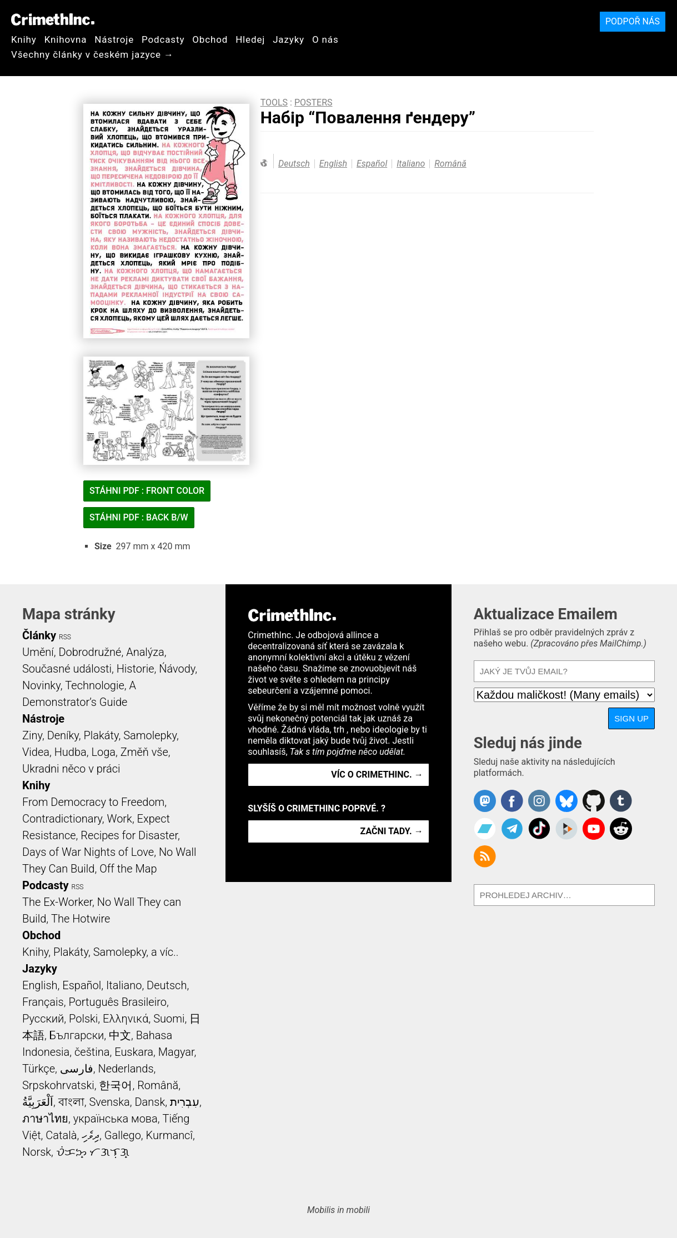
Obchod (210, 39)
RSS (65, 637)
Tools (274, 102)
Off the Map (128, 868)
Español (372, 163)
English (333, 163)
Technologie (94, 685)
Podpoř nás (632, 21)
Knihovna (65, 39)
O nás (325, 39)
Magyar (176, 1052)
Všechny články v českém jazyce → (92, 54)
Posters (313, 102)
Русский (43, 1018)
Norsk (36, 1152)
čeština (91, 1052)
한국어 (115, 1085)
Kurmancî (169, 1135)
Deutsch (294, 163)
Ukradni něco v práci (71, 768)
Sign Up (631, 718)
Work (119, 818)
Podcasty (163, 39)
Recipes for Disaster (129, 835)
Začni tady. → (391, 831)
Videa (35, 752)
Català (61, 1135)
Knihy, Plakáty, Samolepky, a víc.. (100, 952)
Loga (103, 752)
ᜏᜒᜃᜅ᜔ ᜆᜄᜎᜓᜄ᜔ (92, 1152)
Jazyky (288, 39)
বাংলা (71, 1102)
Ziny (32, 735)
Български (76, 1035)
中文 (120, 1035)
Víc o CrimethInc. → (377, 774)
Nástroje (114, 39)
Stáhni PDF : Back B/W (138, 517)
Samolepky (150, 735)
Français (43, 1002)
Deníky (63, 735)
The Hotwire (80, 918)
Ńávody (177, 668)
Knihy (24, 39)
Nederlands (125, 1068)
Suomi (168, 1018)
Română (450, 163)
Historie (135, 668)
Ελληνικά (125, 1018)
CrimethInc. (52, 19)
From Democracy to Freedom (93, 802)
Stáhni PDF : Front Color (146, 490)
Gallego (122, 1135)
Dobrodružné (89, 652)
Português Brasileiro (117, 1002)
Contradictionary (62, 818)
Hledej (250, 39)
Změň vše (144, 752)
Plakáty (101, 735)
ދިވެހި (90, 1135)
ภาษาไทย (45, 1118)
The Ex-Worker (57, 902)
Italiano (411, 163)
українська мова (115, 1118)
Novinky (41, 685)
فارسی (76, 1068)
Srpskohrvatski (58, 1085)
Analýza (145, 652)
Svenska (109, 1102)
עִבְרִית (184, 1102)
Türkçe (38, 1068)
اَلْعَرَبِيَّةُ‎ (37, 1102)
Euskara (133, 1052)
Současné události (67, 668)
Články (39, 635)
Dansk (149, 1102)
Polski (83, 1018)
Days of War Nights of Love (88, 852)
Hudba (70, 752)
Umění (38, 652)
